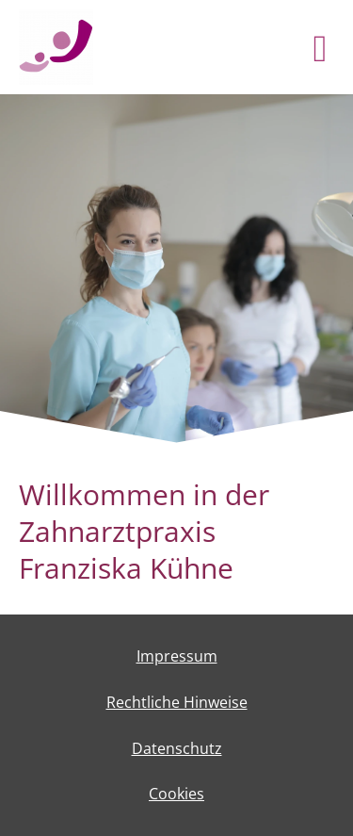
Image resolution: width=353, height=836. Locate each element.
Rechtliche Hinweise (177, 702)
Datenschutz (177, 748)
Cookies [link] (176, 793)
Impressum (176, 656)
